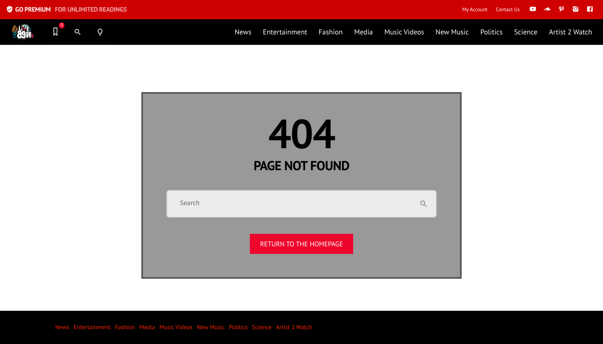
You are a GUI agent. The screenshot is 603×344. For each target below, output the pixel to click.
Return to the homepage (301, 243)
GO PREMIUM (66, 9)
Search (190, 203)
